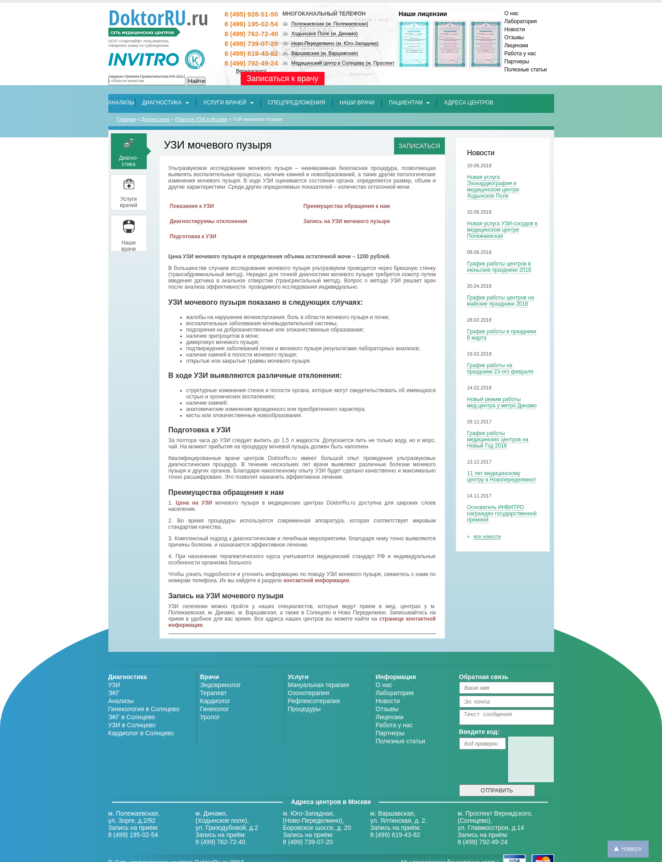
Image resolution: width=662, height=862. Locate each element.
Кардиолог (215, 701)
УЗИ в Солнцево (132, 725)
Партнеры (516, 61)
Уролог (210, 717)
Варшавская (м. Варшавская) (324, 53)
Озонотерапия (308, 692)
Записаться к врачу (282, 78)
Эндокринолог (220, 684)
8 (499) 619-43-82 (251, 53)
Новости (514, 29)
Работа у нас (520, 53)
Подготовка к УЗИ (193, 236)
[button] (296, 102)
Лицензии (516, 45)
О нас (511, 13)
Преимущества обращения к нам (347, 206)
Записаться (419, 145)
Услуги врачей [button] (228, 102)
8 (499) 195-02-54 (251, 24)
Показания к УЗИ (192, 206)
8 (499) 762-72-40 (251, 33)
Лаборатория (520, 21)
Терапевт (213, 692)
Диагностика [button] (165, 102)
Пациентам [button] (409, 102)
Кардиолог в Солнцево (141, 733)
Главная (126, 119)
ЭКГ (114, 692)
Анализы (121, 701)
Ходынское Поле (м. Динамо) (324, 33)
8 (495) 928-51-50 (251, 14)
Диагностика (155, 119)
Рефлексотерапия (314, 701)
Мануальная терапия (318, 684)
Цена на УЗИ (194, 503)
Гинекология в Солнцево (144, 709)
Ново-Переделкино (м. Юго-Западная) (334, 43)
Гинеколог (214, 709)
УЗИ (114, 684)
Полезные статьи (525, 69)
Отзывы (514, 37)
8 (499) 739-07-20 (251, 43)
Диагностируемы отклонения (208, 221)
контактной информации (316, 580)
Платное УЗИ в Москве (201, 119)
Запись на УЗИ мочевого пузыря (347, 221)
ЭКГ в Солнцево (131, 717)
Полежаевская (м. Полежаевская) (329, 23)
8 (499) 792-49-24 (251, 63)
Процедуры (304, 709)
